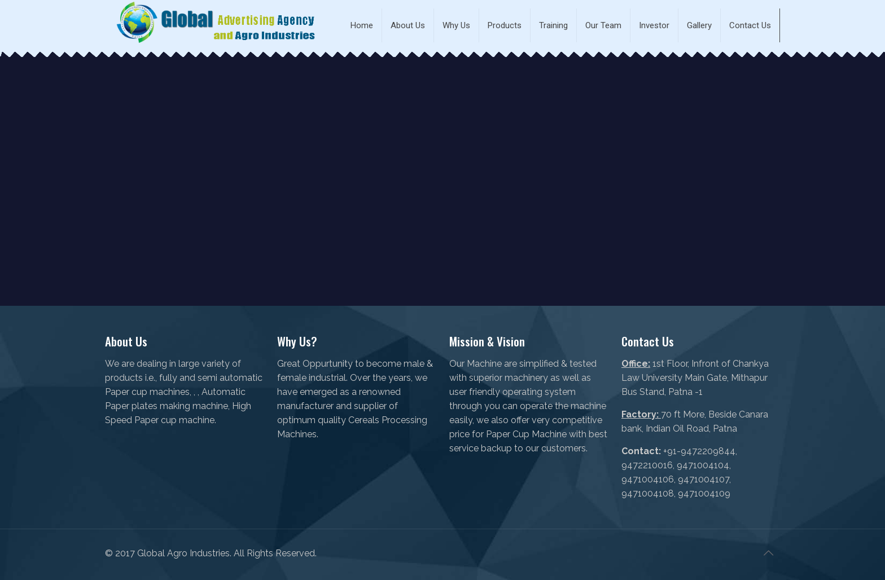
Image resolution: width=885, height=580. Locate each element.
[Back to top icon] (768, 553)
